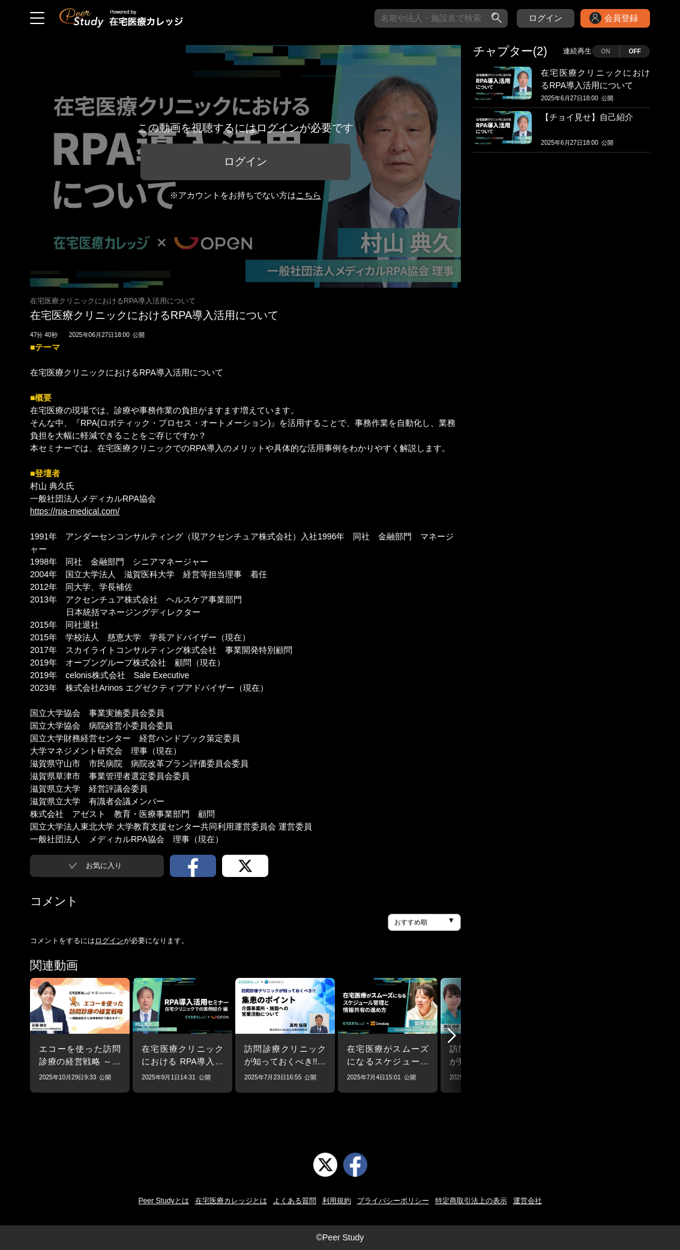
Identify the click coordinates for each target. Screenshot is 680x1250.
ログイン (545, 18)
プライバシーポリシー (393, 1201)
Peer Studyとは (163, 1201)
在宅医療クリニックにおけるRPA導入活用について (113, 301)
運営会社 (527, 1201)
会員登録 (621, 18)
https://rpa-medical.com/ (74, 511)
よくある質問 (294, 1201)
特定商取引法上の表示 (471, 1201)
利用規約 (336, 1201)
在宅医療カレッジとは (231, 1201)
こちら (308, 195)
